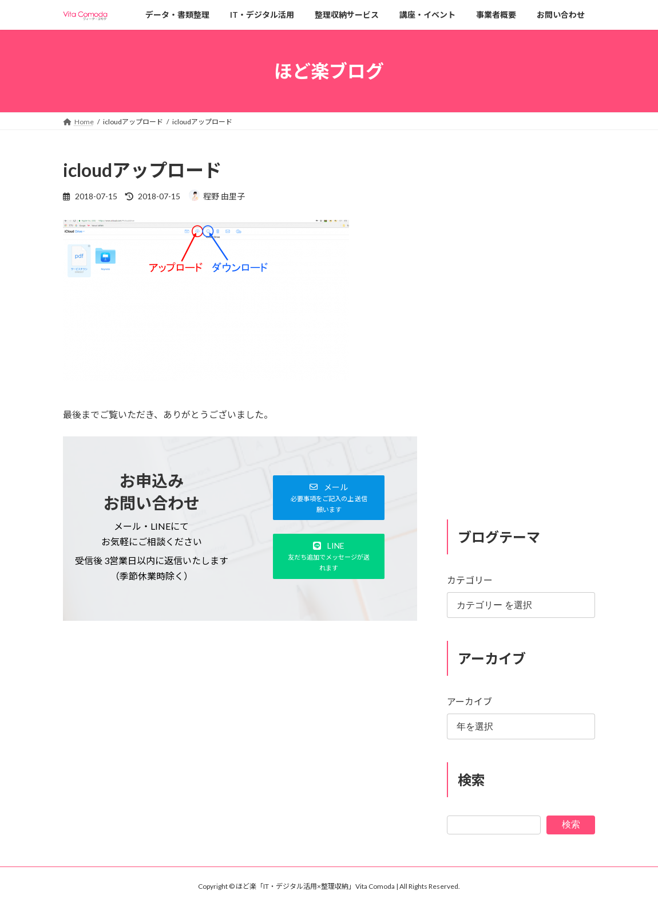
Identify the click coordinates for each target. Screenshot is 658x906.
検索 (571, 824)
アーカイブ (469, 701)
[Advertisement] (240, 723)
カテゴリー (470, 580)
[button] (328, 497)
